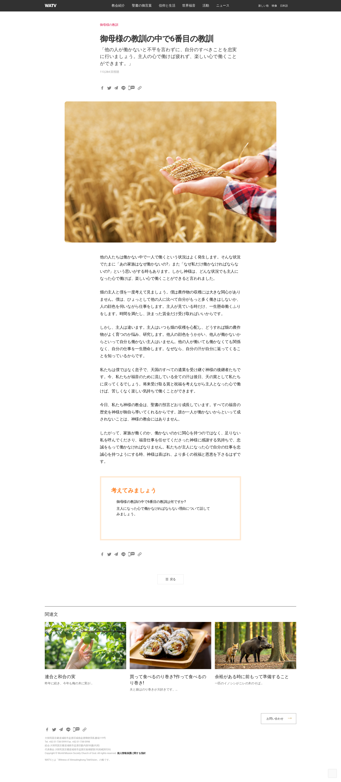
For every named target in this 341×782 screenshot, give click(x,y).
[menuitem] (284, 5)
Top (332, 773)
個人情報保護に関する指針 (131, 753)
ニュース (222, 5)
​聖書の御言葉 (142, 5)
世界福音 (188, 5)
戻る (173, 579)
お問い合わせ (274, 718)
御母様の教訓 (109, 24)
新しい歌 (263, 5)
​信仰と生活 (167, 5)
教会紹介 (118, 5)
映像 (274, 5)
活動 (205, 5)
